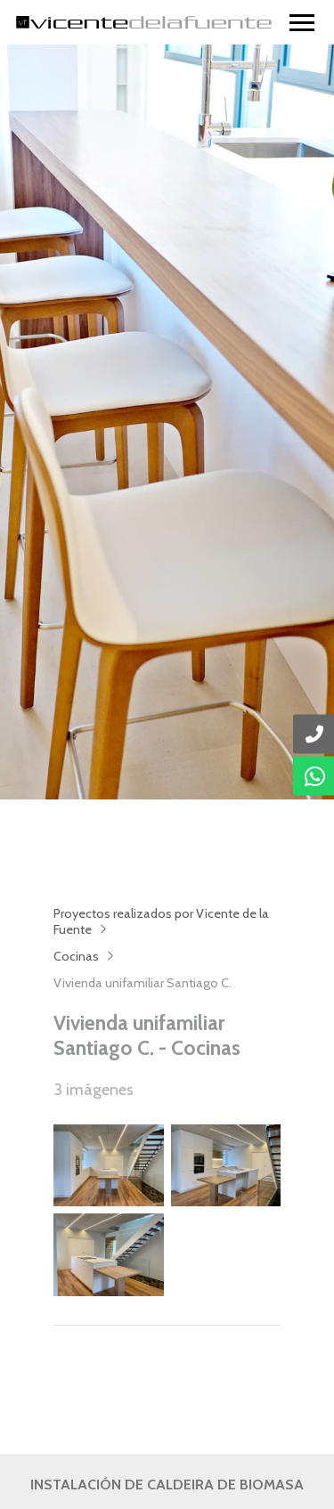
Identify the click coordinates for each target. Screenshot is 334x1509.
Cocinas (76, 956)
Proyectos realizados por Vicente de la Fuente (161, 921)
